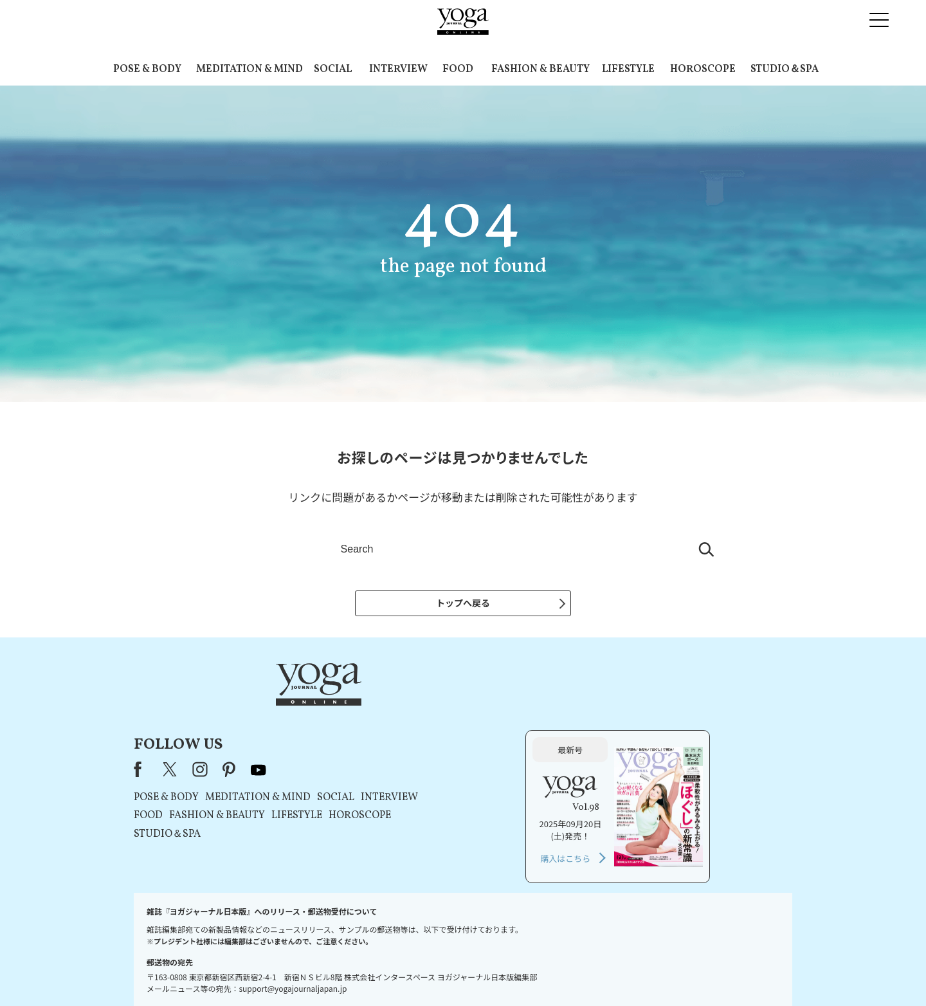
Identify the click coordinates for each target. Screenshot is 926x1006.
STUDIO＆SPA (784, 69)
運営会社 (547, 971)
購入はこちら (647, 796)
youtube (423, 707)
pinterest (394, 707)
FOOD (457, 69)
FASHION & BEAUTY (540, 69)
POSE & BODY (147, 69)
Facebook (306, 707)
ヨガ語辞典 (650, 971)
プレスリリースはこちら (349, 971)
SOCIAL (333, 69)
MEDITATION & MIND (249, 69)
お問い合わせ (273, 971)
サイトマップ (597, 971)
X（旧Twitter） (335, 707)
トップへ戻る (463, 602)
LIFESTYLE (628, 69)
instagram (364, 707)
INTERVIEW (398, 69)
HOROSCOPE (703, 69)
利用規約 (418, 971)
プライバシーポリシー (483, 971)
